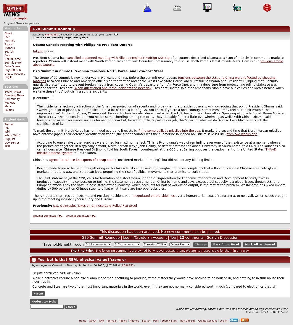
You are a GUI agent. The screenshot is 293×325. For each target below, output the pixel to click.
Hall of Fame (13, 59)
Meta (8, 106)
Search (9, 51)
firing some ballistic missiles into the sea (169, 130)
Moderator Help (43, 301)
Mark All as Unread (260, 244)
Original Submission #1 (48, 215)
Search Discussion (222, 237)
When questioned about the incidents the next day (112, 88)
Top (173, 237)
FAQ (7, 36)
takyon (38, 51)
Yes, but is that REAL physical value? (73, 260)
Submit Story (13, 62)
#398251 (128, 265)
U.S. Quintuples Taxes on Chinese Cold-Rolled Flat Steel (95, 205)
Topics (9, 44)
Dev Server (12, 142)
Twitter (9, 124)
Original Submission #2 (81, 215)
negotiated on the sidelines (154, 195)
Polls (7, 55)
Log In (9, 77)
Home (82, 320)
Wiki (7, 131)
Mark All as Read (226, 244)
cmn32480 (51, 34)
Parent (38, 293)
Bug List (10, 139)
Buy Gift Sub (13, 70)
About (8, 33)
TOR (7, 146)
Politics (9, 110)
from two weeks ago (242, 134)
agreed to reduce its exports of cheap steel (81, 160)
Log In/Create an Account (145, 237)
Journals (10, 40)
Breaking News (14, 95)
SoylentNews (15, 12)
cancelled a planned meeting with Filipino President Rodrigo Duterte (118, 57)
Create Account (15, 73)
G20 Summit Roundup (53, 29)
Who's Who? (13, 135)
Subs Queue (12, 66)
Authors (10, 48)
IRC (7, 128)
